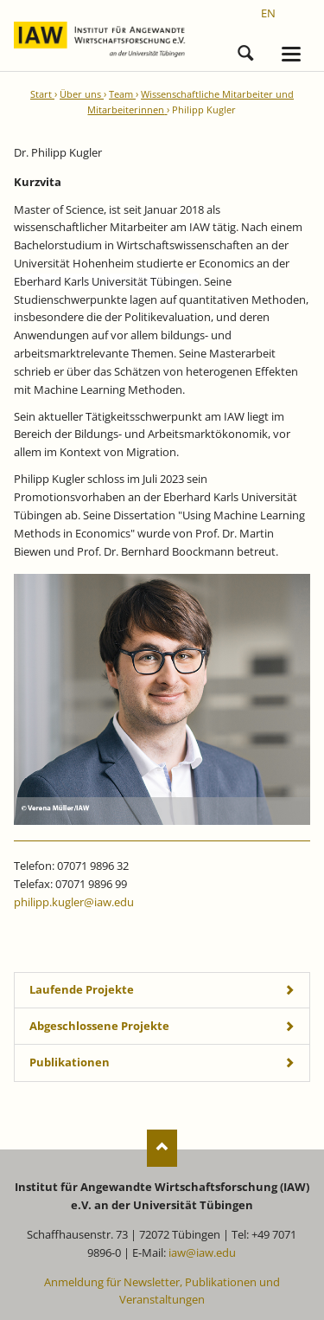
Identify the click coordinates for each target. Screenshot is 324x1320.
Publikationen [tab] (69, 1062)
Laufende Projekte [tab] (81, 989)
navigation (291, 54)
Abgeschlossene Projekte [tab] (99, 1025)
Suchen (245, 50)
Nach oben (162, 1148)
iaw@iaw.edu (202, 1252)
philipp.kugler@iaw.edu (74, 902)
